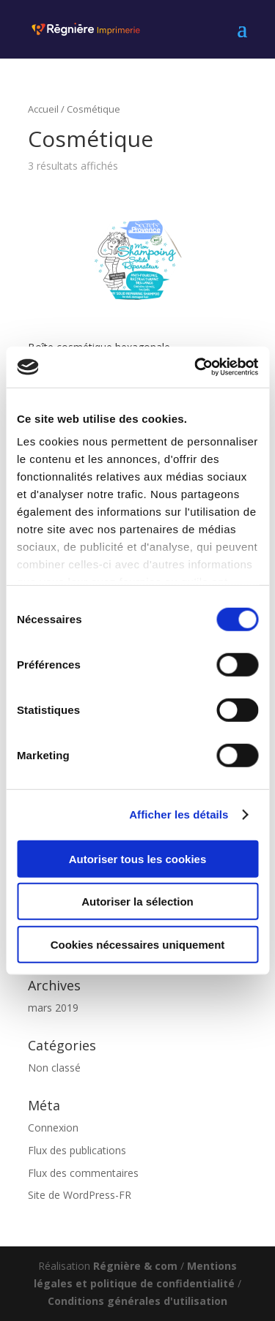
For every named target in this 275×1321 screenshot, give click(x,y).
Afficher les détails (178, 814)
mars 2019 (53, 1008)
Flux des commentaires (83, 1173)
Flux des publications (77, 1150)
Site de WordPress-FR (79, 1195)
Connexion (53, 1127)
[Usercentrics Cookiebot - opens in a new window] (195, 367)
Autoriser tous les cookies (138, 858)
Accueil (43, 109)
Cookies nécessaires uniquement (138, 944)
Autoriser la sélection (137, 901)
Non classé (54, 1068)
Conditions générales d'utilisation (137, 1301)
